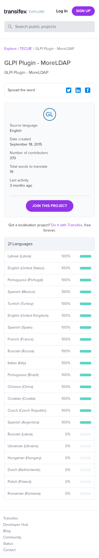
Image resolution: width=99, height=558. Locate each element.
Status (8, 543)
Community (12, 537)
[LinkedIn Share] (78, 90)
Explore (10, 48)
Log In (62, 11)
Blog (7, 531)
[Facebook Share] (87, 90)
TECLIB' (26, 48)
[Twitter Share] (68, 90)
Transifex (10, 518)
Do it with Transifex (66, 225)
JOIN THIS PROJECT (49, 206)
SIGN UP (83, 11)
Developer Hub (15, 524)
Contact (9, 550)
